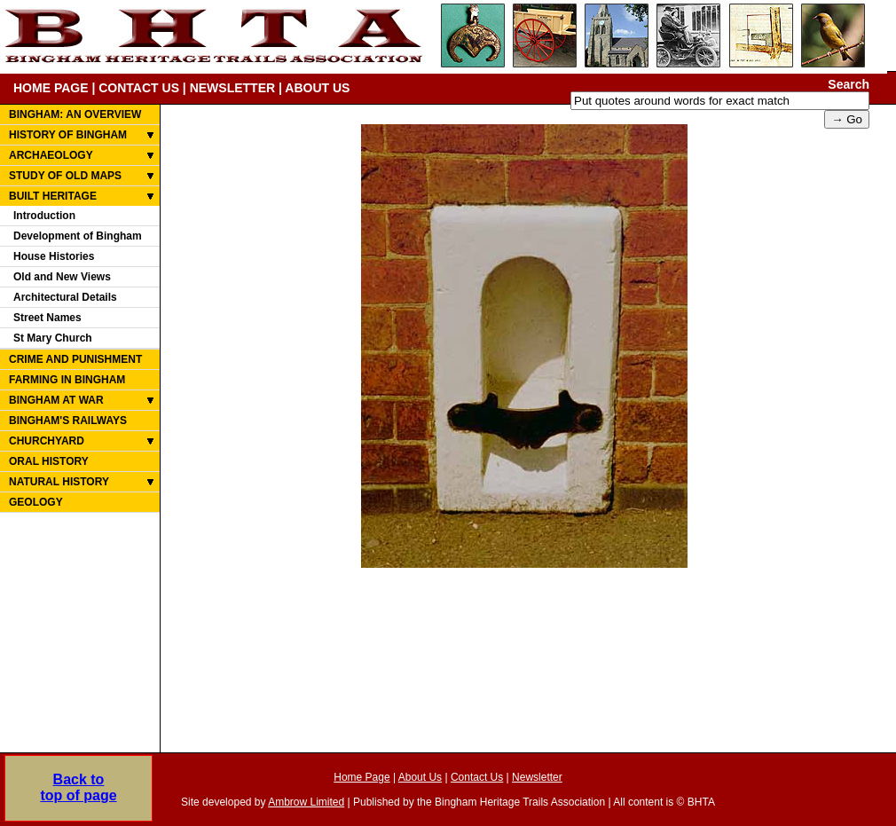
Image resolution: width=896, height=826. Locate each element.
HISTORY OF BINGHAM (68, 135)
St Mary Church (52, 338)
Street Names (47, 317)
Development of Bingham (77, 236)
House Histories (53, 256)
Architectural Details (65, 297)
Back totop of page (78, 787)
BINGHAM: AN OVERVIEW (75, 114)
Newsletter (537, 777)
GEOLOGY (36, 502)
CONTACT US (138, 88)
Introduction (44, 215)
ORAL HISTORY (49, 461)
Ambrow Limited (306, 802)
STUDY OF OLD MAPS (65, 175)
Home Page (361, 777)
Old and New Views (62, 277)
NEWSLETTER (232, 88)
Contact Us (477, 777)
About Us (420, 777)
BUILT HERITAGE (53, 196)
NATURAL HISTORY (59, 482)
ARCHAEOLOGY (51, 155)
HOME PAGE (51, 88)
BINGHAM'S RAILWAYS (68, 420)
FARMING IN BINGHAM (67, 380)
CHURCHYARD (46, 441)
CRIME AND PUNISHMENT (75, 359)
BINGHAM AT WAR (56, 400)
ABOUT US (317, 88)
